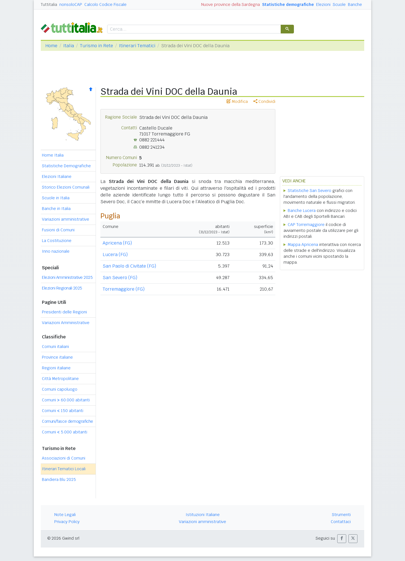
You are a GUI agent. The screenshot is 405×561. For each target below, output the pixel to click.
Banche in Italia (56, 208)
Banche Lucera (302, 210)
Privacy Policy (67, 521)
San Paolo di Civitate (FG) (129, 266)
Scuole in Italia (55, 197)
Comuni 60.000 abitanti (66, 399)
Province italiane (57, 357)
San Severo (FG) (120, 277)
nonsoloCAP (70, 4)
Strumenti (341, 514)
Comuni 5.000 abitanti (64, 432)
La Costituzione (56, 240)
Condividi (264, 101)
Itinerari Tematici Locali (64, 468)
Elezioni (323, 4)
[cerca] (193, 29)
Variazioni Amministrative (65, 322)
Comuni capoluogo (59, 389)
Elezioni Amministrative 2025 (67, 277)
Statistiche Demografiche (66, 165)
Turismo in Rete (96, 46)
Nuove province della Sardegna (230, 4)
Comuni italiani (55, 346)
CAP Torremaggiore (306, 224)
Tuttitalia (49, 4)
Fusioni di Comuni (58, 229)
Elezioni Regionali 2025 (62, 288)
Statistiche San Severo (309, 190)
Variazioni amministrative (65, 219)
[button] (341, 538)
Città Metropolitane (60, 378)
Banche (355, 4)
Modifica (237, 101)
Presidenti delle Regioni (64, 312)
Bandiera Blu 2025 (59, 479)
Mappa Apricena (303, 244)
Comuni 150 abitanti (62, 410)
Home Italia (53, 155)
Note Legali (65, 514)
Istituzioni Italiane (203, 514)
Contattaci (341, 521)
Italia (68, 46)
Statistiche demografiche (288, 4)
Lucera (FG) (115, 254)
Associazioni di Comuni (63, 458)
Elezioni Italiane (56, 176)
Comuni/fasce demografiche (67, 421)
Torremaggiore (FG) (124, 289)
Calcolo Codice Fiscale (105, 4)
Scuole (339, 4)
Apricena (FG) (117, 243)
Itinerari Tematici (137, 46)
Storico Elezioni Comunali (65, 187)
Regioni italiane (56, 367)
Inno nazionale (55, 251)
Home (51, 46)
